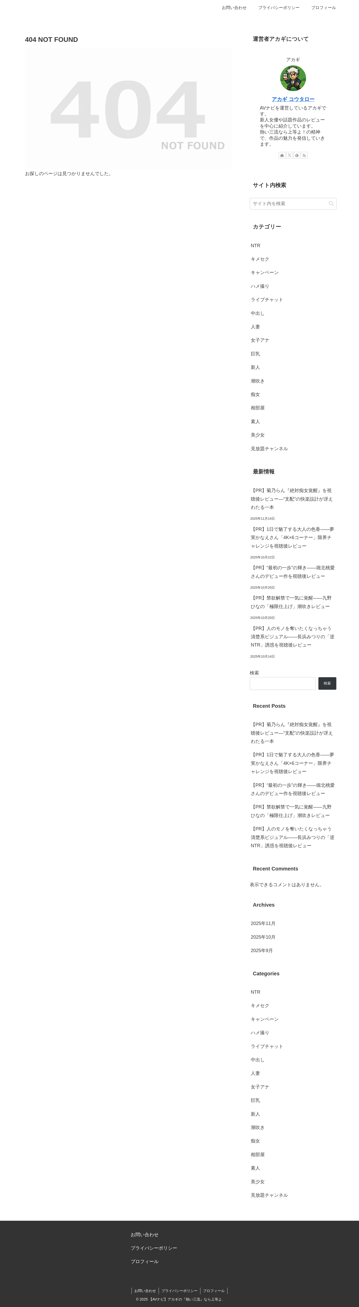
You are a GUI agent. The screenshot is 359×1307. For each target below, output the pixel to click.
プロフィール (145, 1261)
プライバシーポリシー (154, 1248)
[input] (293, 203)
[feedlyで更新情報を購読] (296, 155)
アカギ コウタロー (293, 99)
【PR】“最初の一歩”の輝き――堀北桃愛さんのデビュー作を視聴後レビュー (293, 572)
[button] (331, 203)
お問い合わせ (145, 1234)
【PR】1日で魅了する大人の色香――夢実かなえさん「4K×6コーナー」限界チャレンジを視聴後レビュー (292, 538)
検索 (254, 672)
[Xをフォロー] (289, 155)
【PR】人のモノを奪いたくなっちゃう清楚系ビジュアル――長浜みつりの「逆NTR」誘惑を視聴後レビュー (292, 637)
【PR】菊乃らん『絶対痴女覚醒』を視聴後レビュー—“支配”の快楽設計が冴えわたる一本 (292, 499)
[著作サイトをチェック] (282, 155)
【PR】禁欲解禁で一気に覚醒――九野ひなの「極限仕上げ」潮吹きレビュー (291, 602)
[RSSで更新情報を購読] (304, 155)
